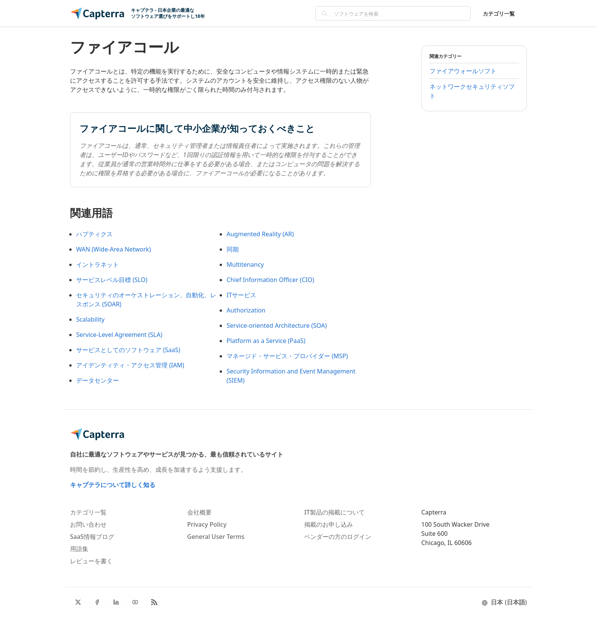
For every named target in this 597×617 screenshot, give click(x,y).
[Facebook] (97, 602)
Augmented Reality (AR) (260, 234)
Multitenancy (245, 264)
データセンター (97, 380)
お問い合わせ (88, 524)
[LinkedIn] (116, 602)
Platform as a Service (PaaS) (266, 341)
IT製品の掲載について (334, 512)
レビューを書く (91, 561)
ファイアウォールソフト (462, 71)
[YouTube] (135, 602)
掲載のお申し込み (328, 524)
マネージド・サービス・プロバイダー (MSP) (287, 356)
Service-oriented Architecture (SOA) (277, 325)
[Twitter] (78, 602)
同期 (233, 249)
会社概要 (199, 512)
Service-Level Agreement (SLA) (119, 334)
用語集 (79, 549)
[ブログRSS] (154, 602)
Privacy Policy (207, 524)
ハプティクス (94, 234)
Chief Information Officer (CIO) (270, 280)
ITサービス (241, 295)
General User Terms (216, 536)
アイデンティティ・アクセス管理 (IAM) (130, 365)
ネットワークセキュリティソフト (472, 91)
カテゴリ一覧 (499, 13)
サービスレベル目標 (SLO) (111, 280)
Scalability (90, 319)
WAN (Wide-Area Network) (113, 249)
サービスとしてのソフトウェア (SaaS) (128, 350)
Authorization (246, 310)
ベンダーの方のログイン (337, 536)
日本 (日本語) (504, 602)
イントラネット (97, 264)
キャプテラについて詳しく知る (112, 485)
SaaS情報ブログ (92, 536)
